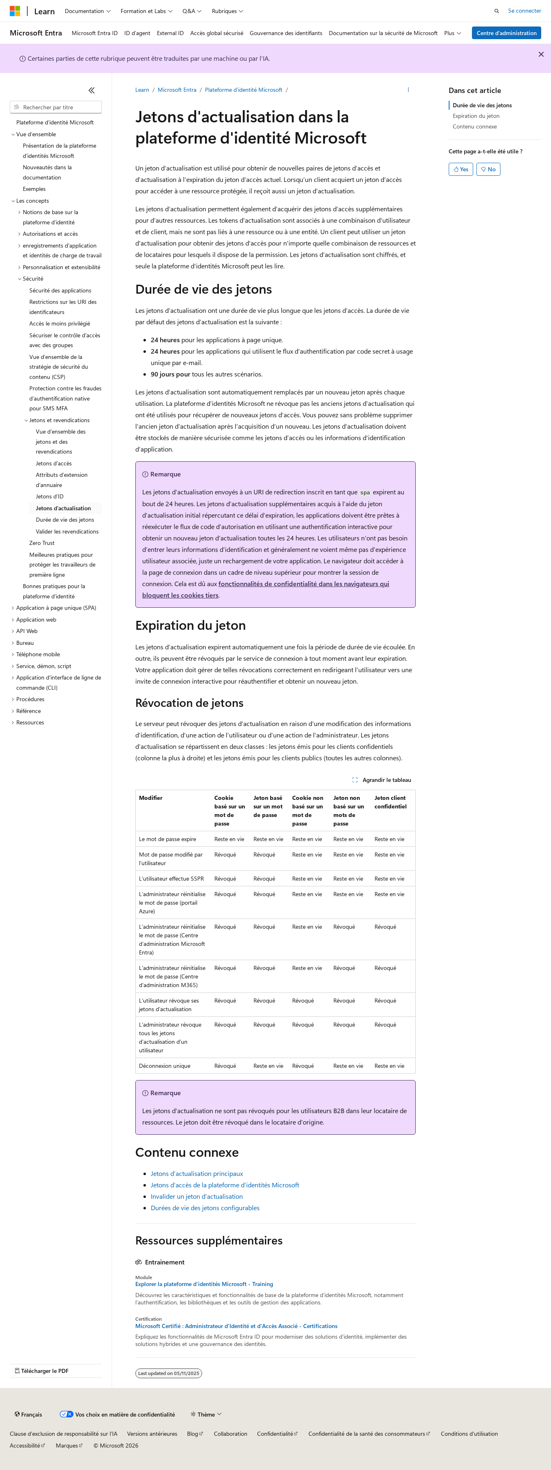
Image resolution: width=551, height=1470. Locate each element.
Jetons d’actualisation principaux (197, 1173)
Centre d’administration (507, 33)
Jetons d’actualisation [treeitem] (63, 508)
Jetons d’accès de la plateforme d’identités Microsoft (225, 1184)
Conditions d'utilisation (469, 1433)
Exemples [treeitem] (34, 189)
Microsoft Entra (177, 89)
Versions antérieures (152, 1433)
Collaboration (230, 1433)
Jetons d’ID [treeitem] (50, 496)
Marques (67, 1445)
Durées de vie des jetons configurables (205, 1207)
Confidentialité (275, 1433)
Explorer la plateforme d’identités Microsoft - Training (204, 1284)
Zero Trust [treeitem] (42, 543)
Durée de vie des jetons (482, 105)
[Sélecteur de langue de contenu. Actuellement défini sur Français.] (28, 1414)
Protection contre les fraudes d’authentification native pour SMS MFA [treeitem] (65, 398)
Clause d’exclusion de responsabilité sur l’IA (63, 1433)
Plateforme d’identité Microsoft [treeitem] (55, 122)
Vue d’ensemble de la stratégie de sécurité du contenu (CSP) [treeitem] (58, 367)
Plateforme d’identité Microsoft (243, 89)
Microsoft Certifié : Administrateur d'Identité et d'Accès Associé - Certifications (236, 1326)
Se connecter (524, 10)
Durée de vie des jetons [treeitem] (65, 519)
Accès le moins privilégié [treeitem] (59, 323)
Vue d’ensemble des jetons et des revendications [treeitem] (61, 441)
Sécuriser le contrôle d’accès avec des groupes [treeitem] (64, 340)
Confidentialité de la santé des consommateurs (367, 1433)
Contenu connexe (475, 126)
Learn (142, 89)
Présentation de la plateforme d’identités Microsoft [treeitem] (59, 150)
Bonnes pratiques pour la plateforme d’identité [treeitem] (54, 591)
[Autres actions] (408, 90)
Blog (192, 1433)
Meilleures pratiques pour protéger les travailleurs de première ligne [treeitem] (62, 564)
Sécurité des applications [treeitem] (60, 290)
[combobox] (56, 107)
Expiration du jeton (476, 116)
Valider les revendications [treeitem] (67, 531)
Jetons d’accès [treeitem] (54, 463)
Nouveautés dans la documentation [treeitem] (47, 172)
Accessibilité (25, 1445)
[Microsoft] (15, 11)
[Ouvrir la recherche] (497, 11)
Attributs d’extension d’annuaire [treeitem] (62, 480)
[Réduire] (92, 90)
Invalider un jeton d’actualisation (197, 1196)
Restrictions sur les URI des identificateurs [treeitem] (63, 307)
